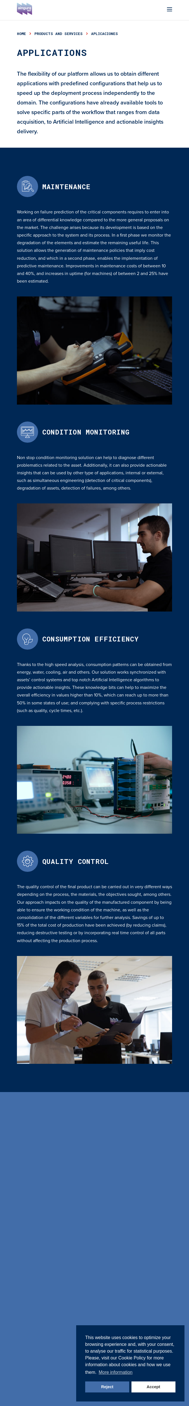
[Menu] (169, 10)
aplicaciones (104, 33)
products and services (58, 33)
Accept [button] (153, 1387)
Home (21, 33)
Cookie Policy (132, 1357)
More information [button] (116, 1372)
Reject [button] (107, 1387)
